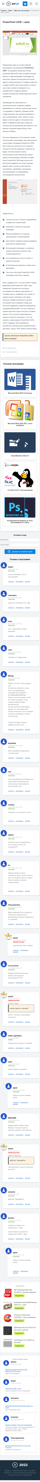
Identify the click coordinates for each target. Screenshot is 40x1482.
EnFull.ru (8, 1470)
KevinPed (12, 743)
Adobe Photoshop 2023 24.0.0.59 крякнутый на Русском (16, 1370)
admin (15, 938)
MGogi (11, 676)
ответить (11, 581)
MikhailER (12, 1118)
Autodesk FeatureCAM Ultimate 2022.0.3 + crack (19, 1406)
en (15, 3)
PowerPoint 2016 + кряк (13, 1388)
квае (10, 1062)
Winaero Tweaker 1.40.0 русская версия (18, 1425)
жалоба (27, 581)
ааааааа (11, 1192)
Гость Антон (13, 966)
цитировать (19, 581)
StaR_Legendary (15, 1036)
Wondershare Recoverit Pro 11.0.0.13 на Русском (18, 1446)
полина (11, 805)
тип (9, 772)
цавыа (10, 835)
